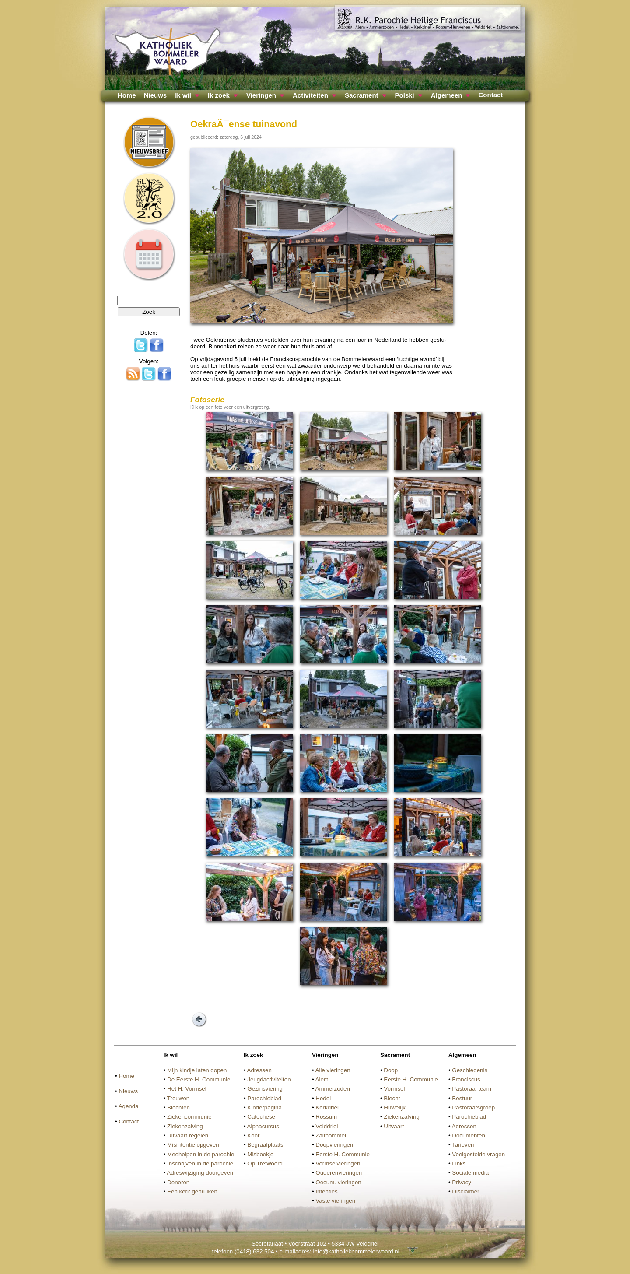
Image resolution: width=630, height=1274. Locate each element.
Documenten (468, 1135)
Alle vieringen (332, 1070)
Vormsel (394, 1088)
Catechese (261, 1116)
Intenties (326, 1191)
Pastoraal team (471, 1088)
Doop (391, 1070)
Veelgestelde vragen (478, 1154)
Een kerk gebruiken (192, 1191)
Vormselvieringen (337, 1163)
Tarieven (463, 1144)
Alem (322, 1079)
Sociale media (470, 1172)
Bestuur (462, 1098)
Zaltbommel (330, 1135)
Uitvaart (394, 1126)
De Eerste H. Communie (198, 1079)
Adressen (259, 1070)
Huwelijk (395, 1107)
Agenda (129, 1106)
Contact (490, 94)
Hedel (323, 1098)
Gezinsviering (265, 1088)
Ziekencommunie (189, 1116)
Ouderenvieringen (338, 1172)
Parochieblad (264, 1098)
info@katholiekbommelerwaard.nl (356, 1251)
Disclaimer (465, 1191)
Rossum (326, 1116)
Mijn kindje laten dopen (197, 1070)
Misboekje (260, 1154)
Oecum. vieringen (338, 1182)
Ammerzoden (332, 1088)
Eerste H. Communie (342, 1154)
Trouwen (178, 1098)
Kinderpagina (264, 1107)
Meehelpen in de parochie (200, 1154)
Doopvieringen (334, 1144)
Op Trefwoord (265, 1163)
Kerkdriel (327, 1107)
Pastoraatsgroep (473, 1107)
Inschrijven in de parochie (200, 1163)
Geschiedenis (469, 1070)
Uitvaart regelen (187, 1135)
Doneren (178, 1182)
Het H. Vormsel (186, 1088)
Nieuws (155, 95)
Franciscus (466, 1079)
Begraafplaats (265, 1144)
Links (459, 1163)
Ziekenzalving (185, 1126)
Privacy (461, 1182)
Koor (253, 1135)
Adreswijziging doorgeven (200, 1172)
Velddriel (326, 1126)
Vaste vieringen (335, 1200)
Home (127, 95)
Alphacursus (263, 1126)
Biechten (178, 1107)
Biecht (392, 1098)
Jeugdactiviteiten (268, 1079)
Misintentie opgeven (193, 1144)
